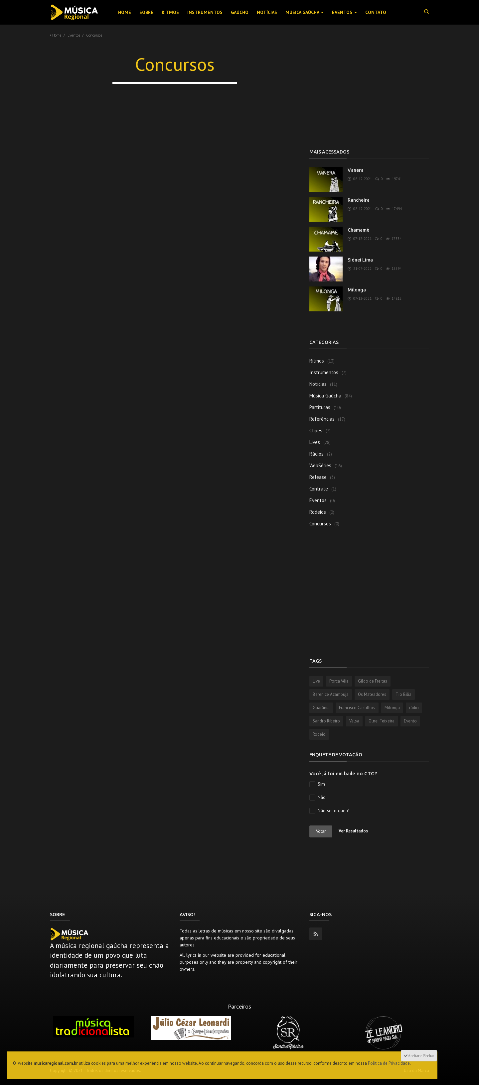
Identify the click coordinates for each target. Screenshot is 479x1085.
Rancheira (359, 200)
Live (316, 681)
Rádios (316, 454)
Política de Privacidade (389, 1063)
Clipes (315, 430)
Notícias (267, 12)
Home (124, 12)
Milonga (357, 289)
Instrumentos (205, 12)
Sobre (146, 12)
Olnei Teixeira (382, 721)
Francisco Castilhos (357, 707)
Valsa (354, 721)
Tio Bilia (403, 694)
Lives (314, 442)
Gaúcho (239, 12)
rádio (414, 707)
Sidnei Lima (360, 260)
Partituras (319, 407)
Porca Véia (339, 681)
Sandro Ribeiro (326, 721)
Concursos (320, 523)
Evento (410, 721)
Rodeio (319, 734)
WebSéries (320, 465)
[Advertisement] (369, 93)
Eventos (344, 12)
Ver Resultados (353, 831)
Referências (322, 419)
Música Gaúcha (304, 12)
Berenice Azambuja (331, 694)
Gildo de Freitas (372, 681)
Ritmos (170, 12)
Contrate (318, 489)
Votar (321, 831)
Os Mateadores (372, 694)
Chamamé (358, 230)
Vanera (356, 170)
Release (318, 477)
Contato (375, 12)
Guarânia (321, 707)
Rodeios (317, 512)
